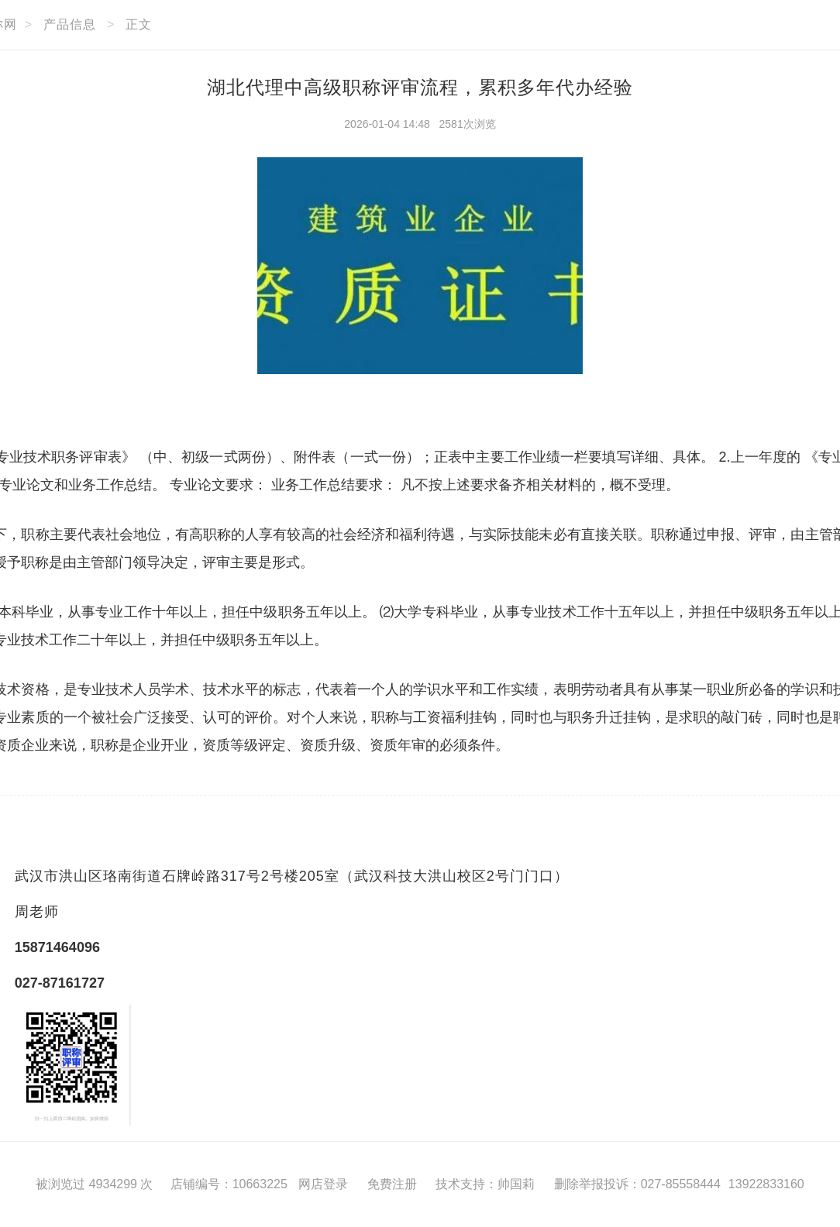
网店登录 (323, 1184)
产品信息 (69, 24)
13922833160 (766, 1184)
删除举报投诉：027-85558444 (637, 1184)
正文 (139, 24)
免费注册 (392, 1184)
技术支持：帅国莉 (485, 1184)
